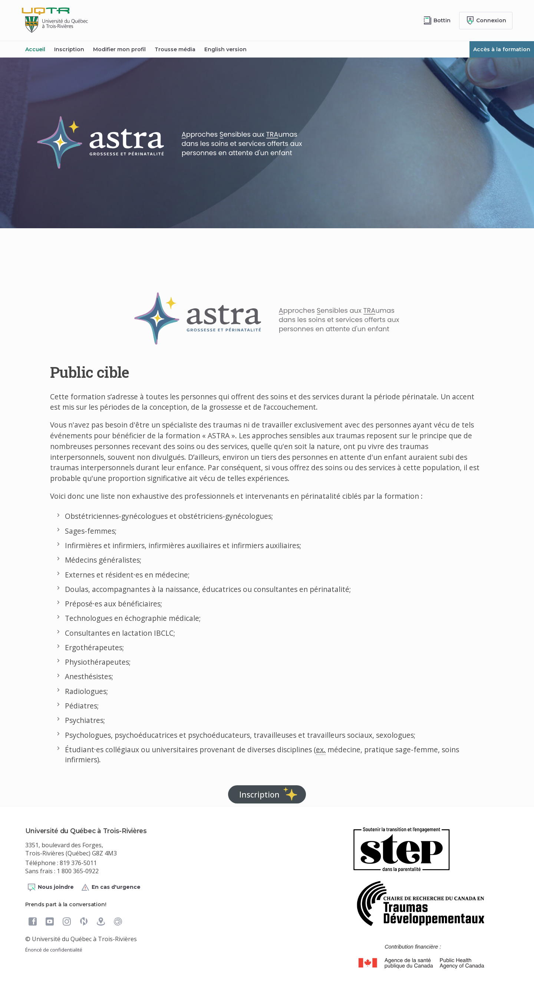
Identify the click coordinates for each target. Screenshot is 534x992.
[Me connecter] (485, 20)
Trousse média (175, 49)
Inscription (69, 49)
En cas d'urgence (111, 887)
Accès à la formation (501, 49)
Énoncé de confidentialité (53, 949)
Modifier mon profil (119, 49)
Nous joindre (50, 887)
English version (225, 49)
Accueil (35, 49)
